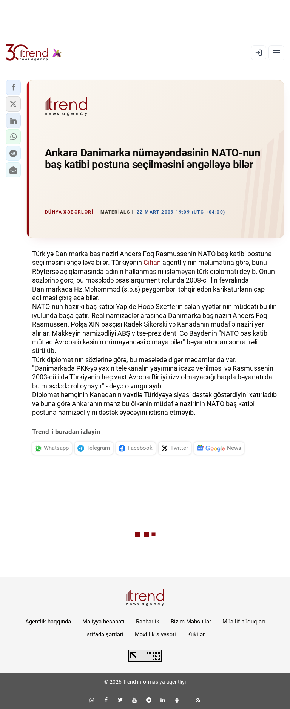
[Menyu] (276, 52)
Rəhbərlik (147, 621)
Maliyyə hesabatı (103, 621)
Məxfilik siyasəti (155, 634)
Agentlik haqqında (48, 621)
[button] (13, 87)
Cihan (152, 262)
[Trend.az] (34, 52)
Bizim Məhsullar (191, 621)
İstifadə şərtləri (104, 634)
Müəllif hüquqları (243, 621)
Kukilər (196, 634)
